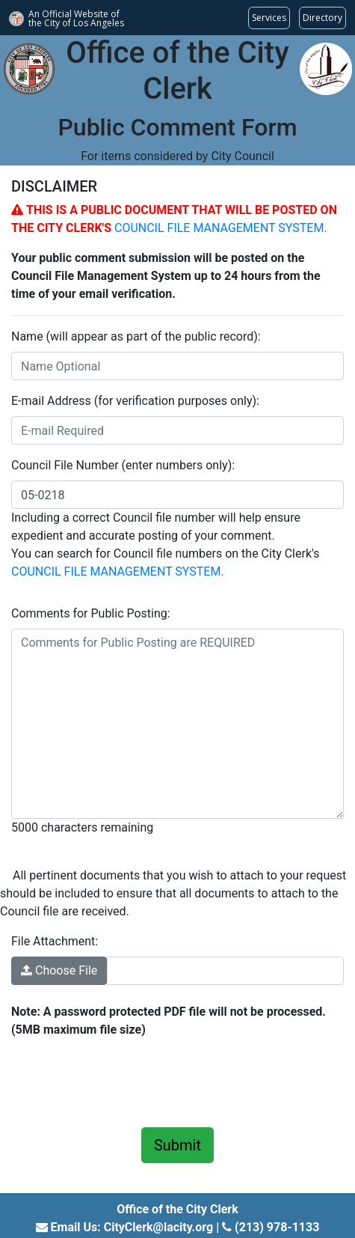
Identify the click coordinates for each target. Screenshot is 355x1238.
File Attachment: (54, 941)
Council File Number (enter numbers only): (123, 465)
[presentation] (124, 1080)
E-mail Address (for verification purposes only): (135, 401)
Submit (177, 1145)
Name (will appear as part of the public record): (136, 336)
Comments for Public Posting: (90, 613)
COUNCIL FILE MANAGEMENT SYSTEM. (220, 228)
